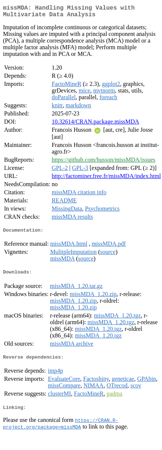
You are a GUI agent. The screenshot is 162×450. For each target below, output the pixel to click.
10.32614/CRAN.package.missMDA (95, 124)
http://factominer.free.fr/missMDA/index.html (106, 179)
